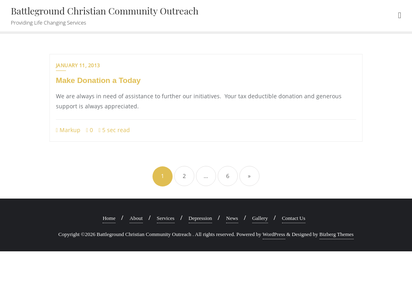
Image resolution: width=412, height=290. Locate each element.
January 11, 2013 (78, 65)
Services (166, 218)
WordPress (274, 234)
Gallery (260, 218)
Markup (68, 130)
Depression (200, 218)
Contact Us (293, 218)
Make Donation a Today (98, 80)
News (232, 218)
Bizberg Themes (336, 234)
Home (109, 218)
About (136, 218)
